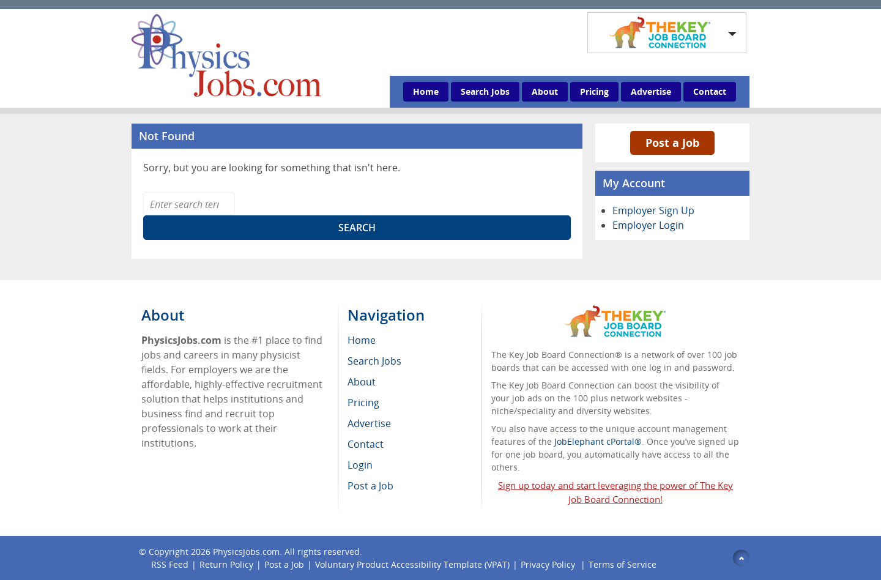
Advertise (651, 91)
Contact (709, 91)
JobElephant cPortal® (598, 441)
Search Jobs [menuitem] (374, 361)
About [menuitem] (362, 382)
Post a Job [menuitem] (370, 486)
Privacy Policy (549, 564)
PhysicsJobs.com (246, 551)
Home (426, 91)
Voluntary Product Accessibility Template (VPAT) (412, 564)
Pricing (594, 91)
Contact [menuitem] (366, 444)
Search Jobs (485, 91)
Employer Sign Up (653, 210)
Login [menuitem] (360, 465)
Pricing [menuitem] (363, 402)
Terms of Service (622, 564)
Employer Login (648, 225)
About (545, 91)
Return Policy (226, 564)
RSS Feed (169, 564)
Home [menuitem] (362, 340)
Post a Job (672, 142)
